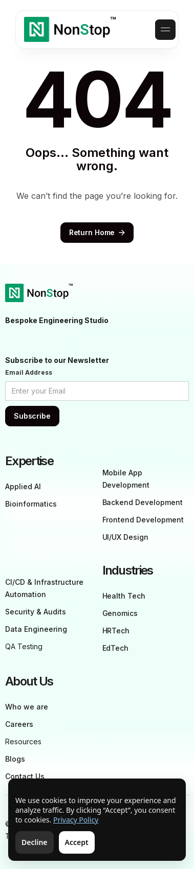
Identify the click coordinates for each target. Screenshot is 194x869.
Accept (77, 842)
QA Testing (23, 646)
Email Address (28, 372)
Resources (23, 741)
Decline (34, 842)
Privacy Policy (75, 820)
